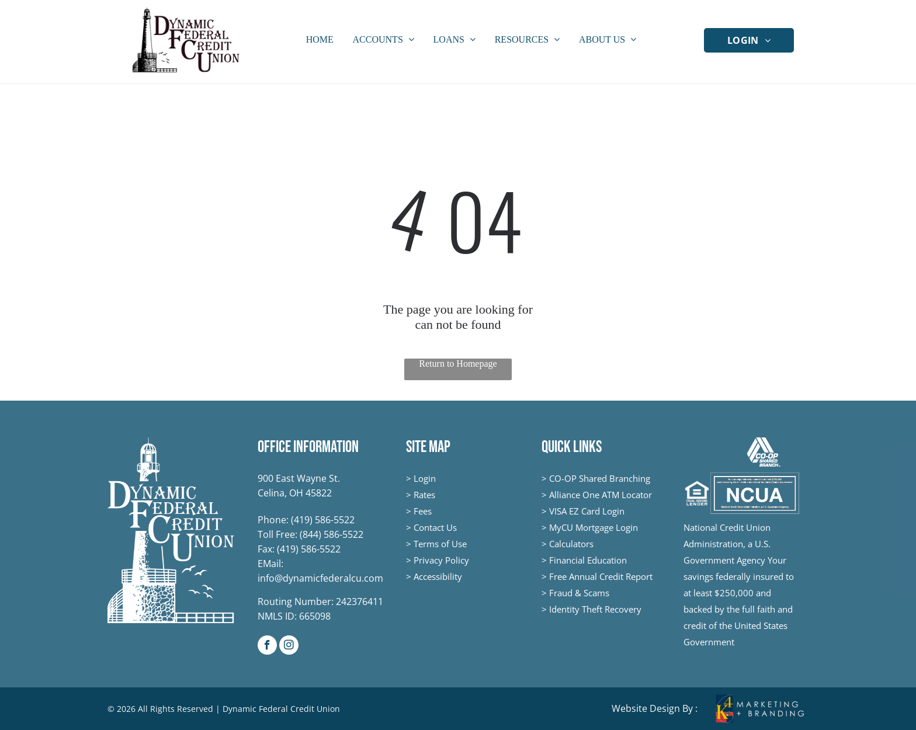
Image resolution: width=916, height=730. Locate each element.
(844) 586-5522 (331, 534)
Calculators (571, 544)
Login (425, 478)
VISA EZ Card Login (586, 511)
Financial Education (588, 560)
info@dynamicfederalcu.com (320, 578)
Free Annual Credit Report (601, 576)
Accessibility (438, 576)
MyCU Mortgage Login (593, 527)
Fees (423, 511)
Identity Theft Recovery (595, 609)
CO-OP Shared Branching (599, 478)
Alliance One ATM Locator (600, 494)
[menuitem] (749, 39)
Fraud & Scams (579, 593)
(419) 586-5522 (323, 519)
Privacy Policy (441, 560)
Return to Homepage (458, 364)
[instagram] (289, 646)
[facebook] (267, 646)
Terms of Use (440, 544)
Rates (424, 494)
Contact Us (435, 527)
